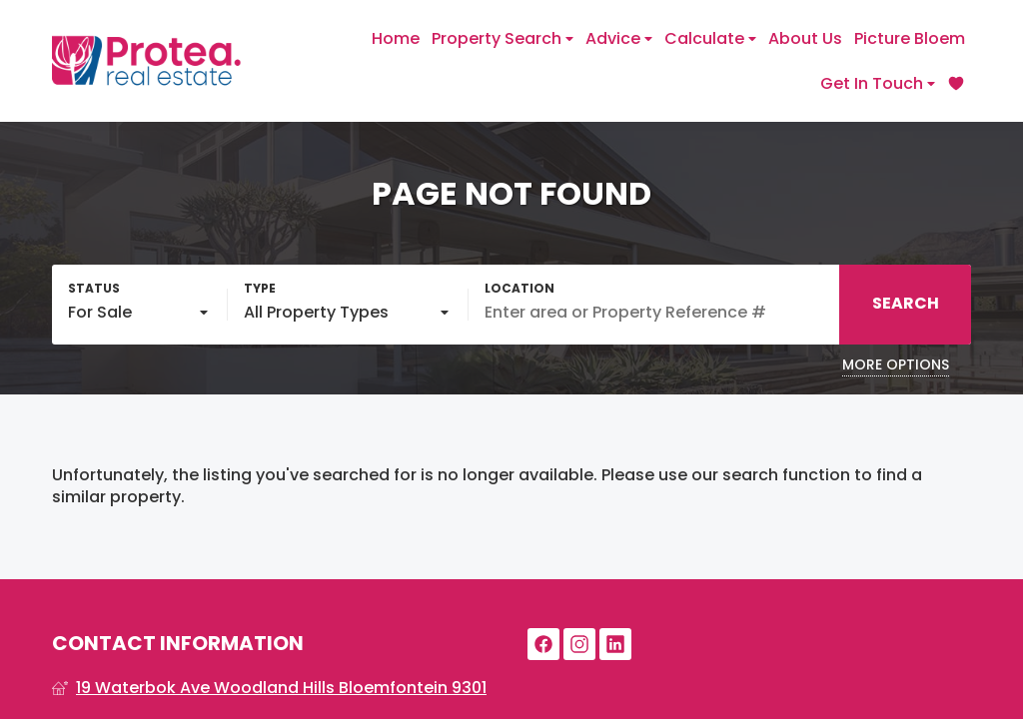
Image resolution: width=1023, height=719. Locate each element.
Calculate (710, 38)
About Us (805, 38)
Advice (618, 38)
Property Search (502, 38)
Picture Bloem (909, 38)
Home (396, 38)
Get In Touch (877, 83)
